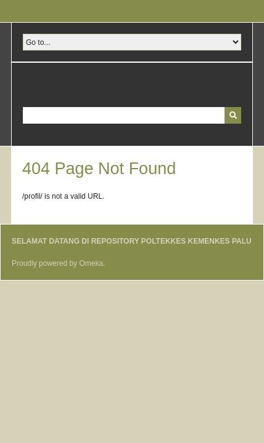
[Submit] (233, 115)
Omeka (91, 263)
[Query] (132, 115)
